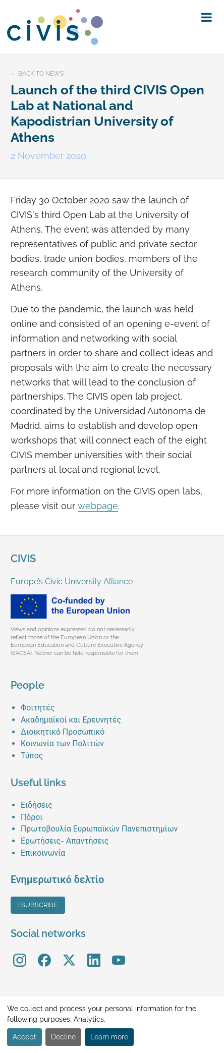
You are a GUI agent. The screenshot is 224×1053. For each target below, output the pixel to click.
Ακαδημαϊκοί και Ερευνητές (71, 720)
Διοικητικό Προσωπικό (62, 732)
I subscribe (38, 905)
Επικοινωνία (43, 853)
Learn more (109, 1037)
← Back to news (37, 73)
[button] (206, 17)
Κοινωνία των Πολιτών (62, 743)
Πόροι (31, 817)
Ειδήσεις (36, 805)
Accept (24, 1037)
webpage (98, 506)
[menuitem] (117, 708)
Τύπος (32, 755)
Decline (63, 1037)
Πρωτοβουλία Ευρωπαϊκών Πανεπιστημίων (99, 829)
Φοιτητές (37, 707)
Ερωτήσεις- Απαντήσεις (64, 841)
